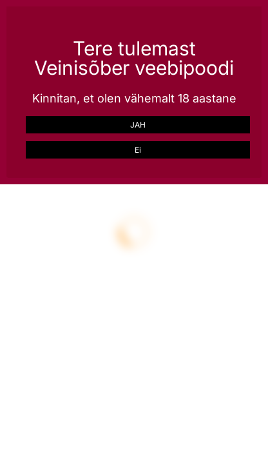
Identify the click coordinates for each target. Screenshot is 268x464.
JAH (138, 125)
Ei (138, 150)
